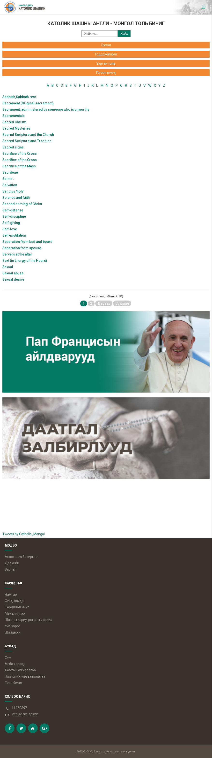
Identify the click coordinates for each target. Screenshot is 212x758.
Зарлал (10, 569)
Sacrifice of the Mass (19, 166)
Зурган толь (106, 63)
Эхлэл (106, 45)
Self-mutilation (14, 235)
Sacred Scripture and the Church (28, 135)
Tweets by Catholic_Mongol (23, 534)
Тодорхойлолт (106, 54)
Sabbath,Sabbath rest (19, 97)
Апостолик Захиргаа (21, 557)
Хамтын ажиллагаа (20, 670)
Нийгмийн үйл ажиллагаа (25, 676)
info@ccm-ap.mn (25, 714)
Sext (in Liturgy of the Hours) (24, 261)
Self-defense (12, 210)
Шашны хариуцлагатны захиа (28, 620)
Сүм (8, 657)
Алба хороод (15, 664)
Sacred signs (13, 147)
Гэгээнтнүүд (106, 73)
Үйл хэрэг (12, 626)
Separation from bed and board (27, 242)
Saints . (8, 179)
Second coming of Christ (22, 204)
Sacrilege (10, 172)
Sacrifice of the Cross (19, 153)
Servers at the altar (17, 254)
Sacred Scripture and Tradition (26, 141)
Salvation (9, 185)
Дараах (104, 303)
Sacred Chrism (14, 122)
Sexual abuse (12, 273)
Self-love (9, 229)
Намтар (11, 594)
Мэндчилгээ (15, 613)
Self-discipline (14, 216)
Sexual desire (13, 279)
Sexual (7, 267)
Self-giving (11, 223)
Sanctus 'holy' (13, 191)
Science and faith (16, 198)
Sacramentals (13, 116)
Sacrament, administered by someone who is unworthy (45, 109)
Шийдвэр (12, 632)
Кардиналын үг (17, 607)
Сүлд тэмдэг (15, 601)
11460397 (19, 708)
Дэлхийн (12, 563)
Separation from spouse (21, 248)
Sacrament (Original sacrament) (28, 103)
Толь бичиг (13, 683)
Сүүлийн (122, 303)
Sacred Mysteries (16, 128)
